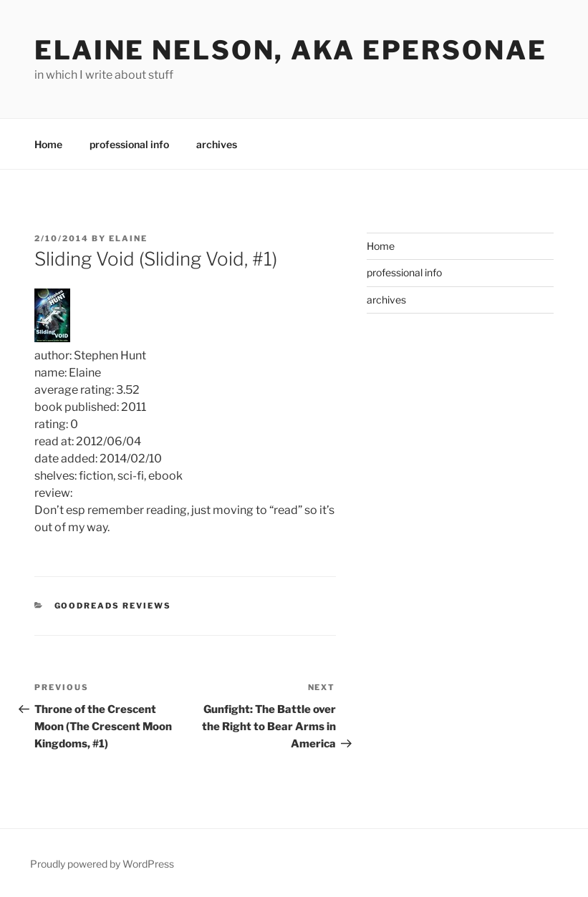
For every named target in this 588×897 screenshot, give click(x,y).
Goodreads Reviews (113, 606)
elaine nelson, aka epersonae (290, 50)
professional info (129, 144)
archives (216, 144)
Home (48, 144)
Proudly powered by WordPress (102, 864)
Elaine (128, 238)
